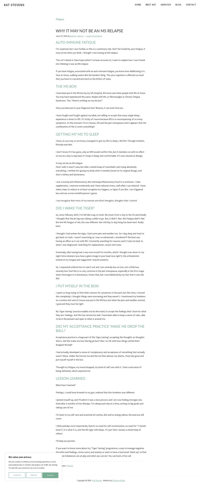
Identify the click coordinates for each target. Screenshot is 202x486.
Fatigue (69, 465)
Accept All (50, 475)
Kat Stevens (14, 5)
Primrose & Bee (119, 480)
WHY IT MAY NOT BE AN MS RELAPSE (89, 30)
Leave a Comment (94, 36)
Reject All (33, 475)
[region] (33, 467)
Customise (17, 475)
